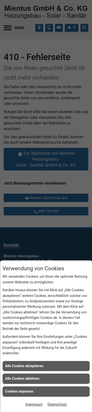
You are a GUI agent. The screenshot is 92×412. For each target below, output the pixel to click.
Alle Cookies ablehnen (22, 378)
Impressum (33, 404)
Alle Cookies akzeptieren (24, 366)
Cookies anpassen (19, 391)
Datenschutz (57, 404)
